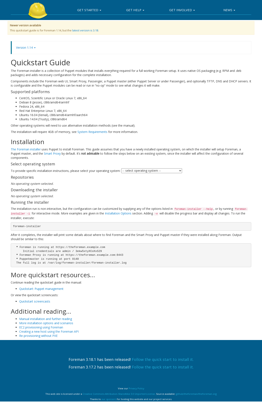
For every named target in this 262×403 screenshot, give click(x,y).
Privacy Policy (136, 388)
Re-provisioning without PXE (38, 336)
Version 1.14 (26, 48)
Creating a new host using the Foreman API (49, 331)
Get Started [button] (89, 10)
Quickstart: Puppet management (41, 289)
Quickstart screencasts (34, 301)
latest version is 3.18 (85, 30)
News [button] (229, 10)
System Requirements (92, 132)
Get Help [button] (135, 10)
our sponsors (108, 399)
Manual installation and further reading (45, 319)
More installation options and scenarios (46, 323)
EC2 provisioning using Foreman (41, 327)
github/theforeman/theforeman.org (196, 393)
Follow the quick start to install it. (163, 359)
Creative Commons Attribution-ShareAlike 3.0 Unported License (119, 393)
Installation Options (118, 213)
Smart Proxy (52, 153)
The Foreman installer (26, 149)
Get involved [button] (182, 10)
